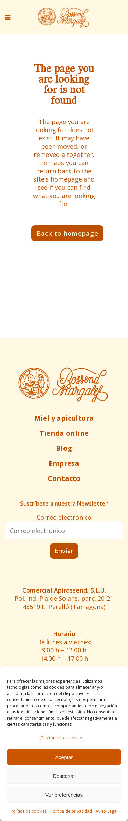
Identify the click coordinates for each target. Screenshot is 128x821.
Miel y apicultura (64, 418)
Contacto (64, 478)
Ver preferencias (64, 795)
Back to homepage (67, 233)
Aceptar (64, 757)
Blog (64, 448)
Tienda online (64, 433)
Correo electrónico (64, 517)
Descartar (64, 776)
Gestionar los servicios (62, 738)
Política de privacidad (71, 811)
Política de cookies (29, 811)
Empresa (64, 463)
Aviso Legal (106, 811)
